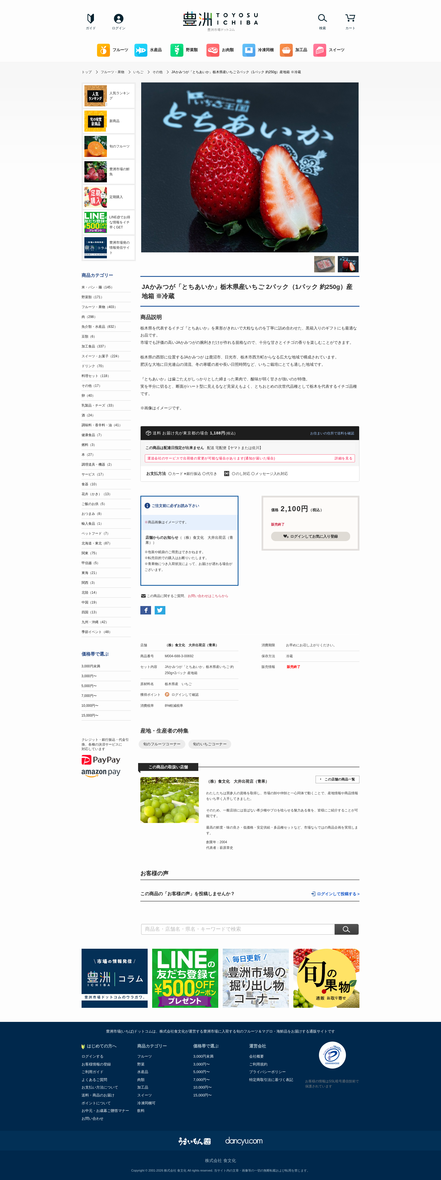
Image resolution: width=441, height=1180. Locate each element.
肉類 (141, 1080)
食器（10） (90, 484)
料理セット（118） (96, 376)
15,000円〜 (90, 715)
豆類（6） (89, 336)
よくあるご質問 (94, 1080)
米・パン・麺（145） (98, 287)
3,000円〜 (89, 676)
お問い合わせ (93, 1118)
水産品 (148, 50)
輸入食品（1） (93, 524)
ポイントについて (96, 1103)
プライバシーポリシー (267, 1072)
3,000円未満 (91, 666)
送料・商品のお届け (98, 1095)
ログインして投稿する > (338, 894)
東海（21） (90, 573)
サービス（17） (93, 474)
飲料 (141, 1111)
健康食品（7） (93, 435)
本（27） (88, 455)
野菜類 (184, 50)
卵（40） (88, 396)
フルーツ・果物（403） (100, 307)
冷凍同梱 (258, 50)
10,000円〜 (90, 706)
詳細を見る (344, 458)
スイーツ (329, 50)
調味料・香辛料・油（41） (102, 425)
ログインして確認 (185, 695)
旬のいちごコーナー (210, 744)
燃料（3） (89, 445)
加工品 (293, 50)
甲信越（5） (91, 563)
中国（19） (90, 602)
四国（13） (90, 612)
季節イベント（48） (97, 632)
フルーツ (112, 50)
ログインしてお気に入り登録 (310, 536)
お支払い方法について (100, 1087)
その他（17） (92, 386)
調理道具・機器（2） (98, 464)
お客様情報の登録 (96, 1064)
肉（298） (89, 317)
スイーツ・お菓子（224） (101, 356)
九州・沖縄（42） (95, 622)
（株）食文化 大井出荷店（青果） (192, 645)
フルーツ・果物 (112, 72)
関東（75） (90, 553)
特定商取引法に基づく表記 (271, 1080)
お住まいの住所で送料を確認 (332, 433)
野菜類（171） (93, 297)
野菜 (141, 1064)
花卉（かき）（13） (97, 494)
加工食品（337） (94, 346)
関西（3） (89, 583)
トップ (87, 72)
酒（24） (88, 415)
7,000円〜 (89, 696)
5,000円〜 (89, 686)
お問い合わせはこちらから (208, 596)
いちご (138, 72)
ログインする (93, 1056)
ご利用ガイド (93, 1072)
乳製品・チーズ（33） (99, 405)
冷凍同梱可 (146, 1103)
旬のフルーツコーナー (162, 744)
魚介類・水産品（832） (100, 327)
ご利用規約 (258, 1064)
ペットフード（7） (96, 533)
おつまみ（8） (93, 514)
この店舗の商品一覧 (340, 779)
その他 (157, 72)
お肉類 (220, 50)
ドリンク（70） (93, 366)
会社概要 (256, 1056)
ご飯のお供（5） (94, 504)
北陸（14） (90, 593)
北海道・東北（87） (97, 543)
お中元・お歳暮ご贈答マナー (105, 1111)
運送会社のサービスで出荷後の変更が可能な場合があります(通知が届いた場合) (211, 458)
